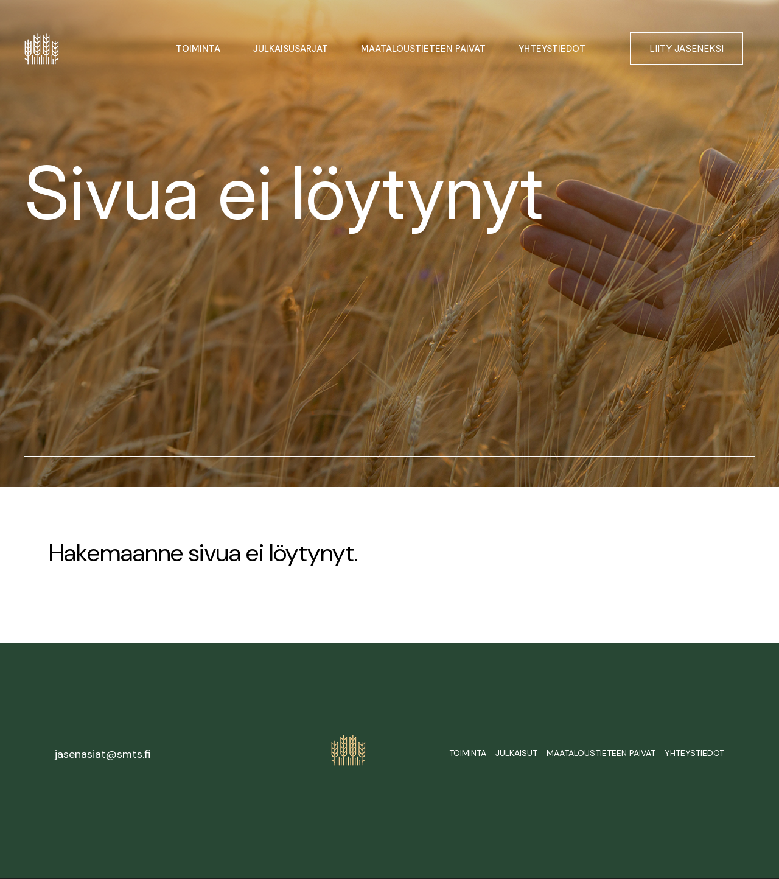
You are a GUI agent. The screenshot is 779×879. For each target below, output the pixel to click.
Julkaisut (516, 753)
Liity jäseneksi (686, 48)
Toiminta (198, 49)
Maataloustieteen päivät (423, 49)
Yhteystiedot (552, 49)
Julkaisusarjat (290, 49)
